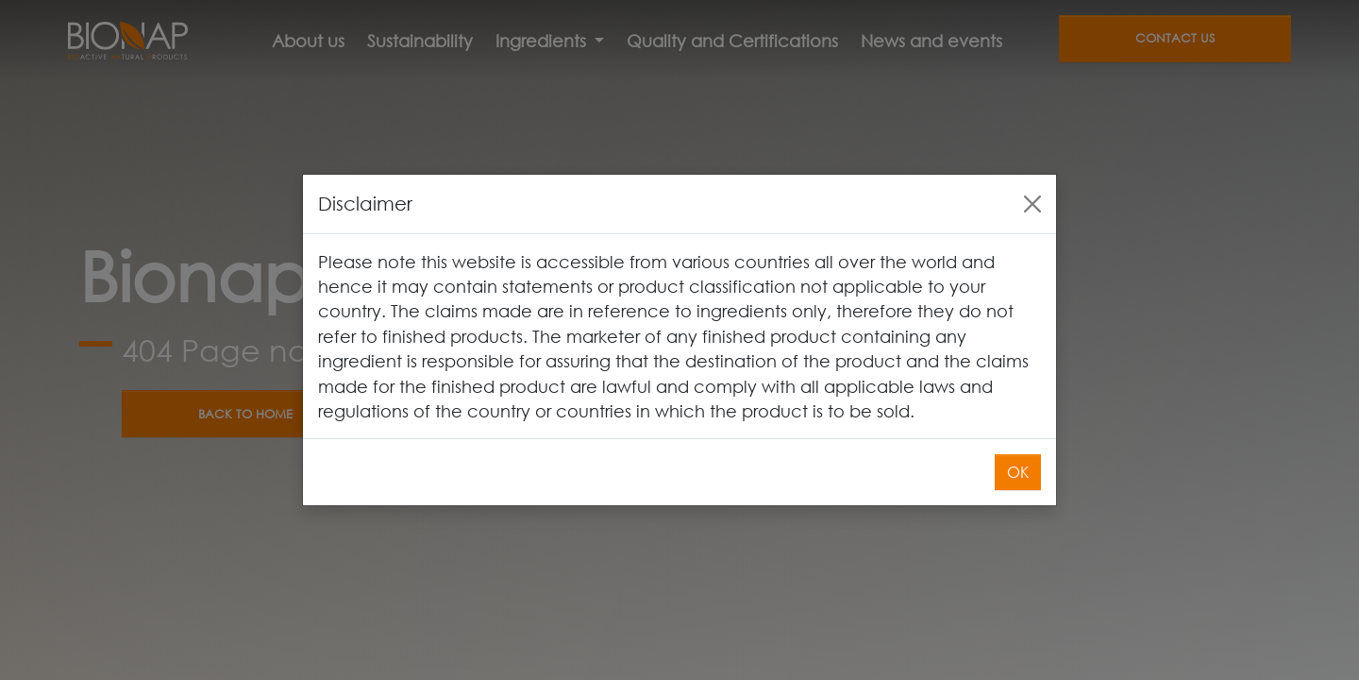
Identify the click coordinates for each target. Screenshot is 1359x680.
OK (1018, 472)
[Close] (1032, 204)
